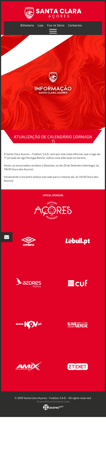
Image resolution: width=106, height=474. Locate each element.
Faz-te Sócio (55, 25)
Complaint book (61, 401)
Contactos (75, 25)
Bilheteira (27, 25)
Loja (40, 25)
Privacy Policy (44, 401)
